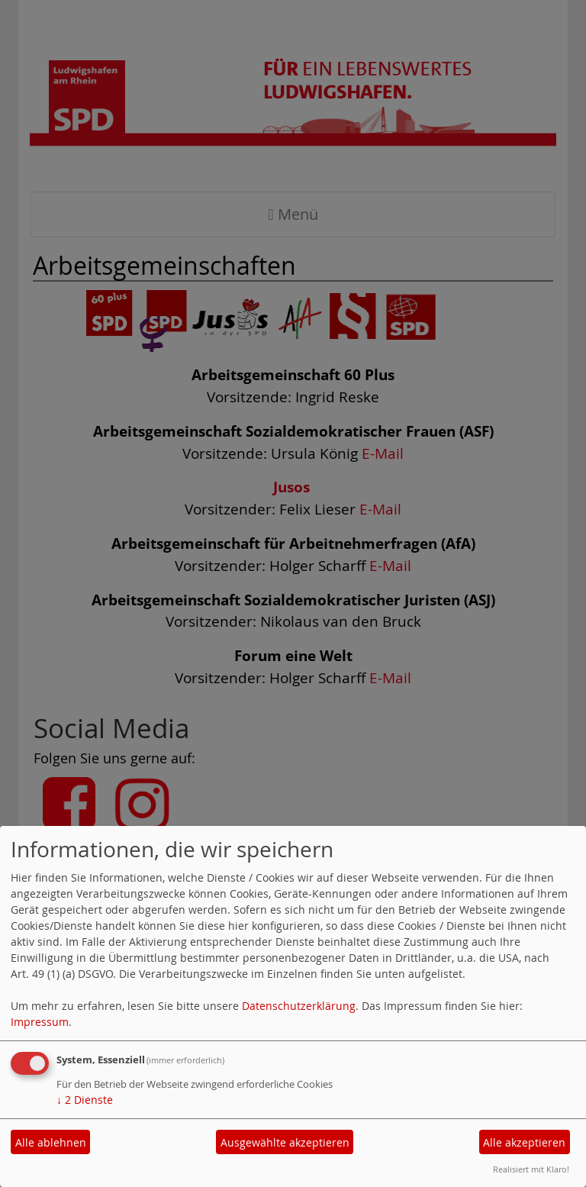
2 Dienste (84, 1099)
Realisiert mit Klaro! (531, 1169)
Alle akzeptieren (524, 1142)
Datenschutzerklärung (299, 1005)
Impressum (40, 1021)
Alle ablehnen (50, 1142)
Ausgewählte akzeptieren (285, 1142)
